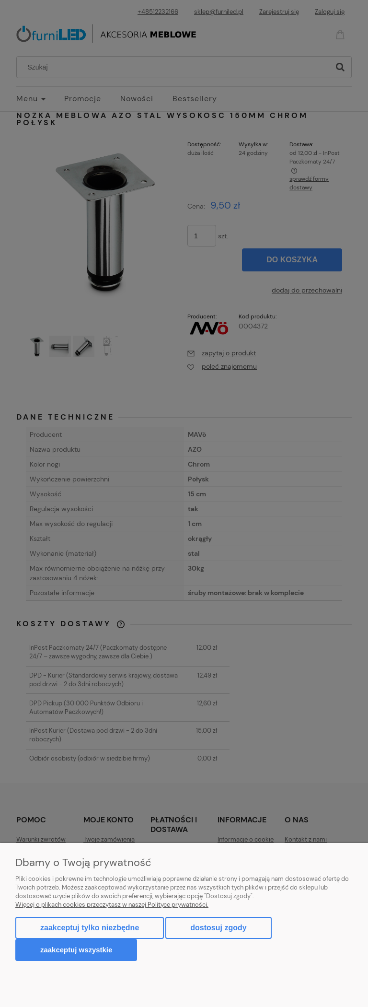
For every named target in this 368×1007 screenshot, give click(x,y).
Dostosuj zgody (218, 928)
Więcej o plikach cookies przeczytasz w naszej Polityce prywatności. (111, 905)
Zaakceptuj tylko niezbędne (89, 928)
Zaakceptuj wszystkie (76, 950)
